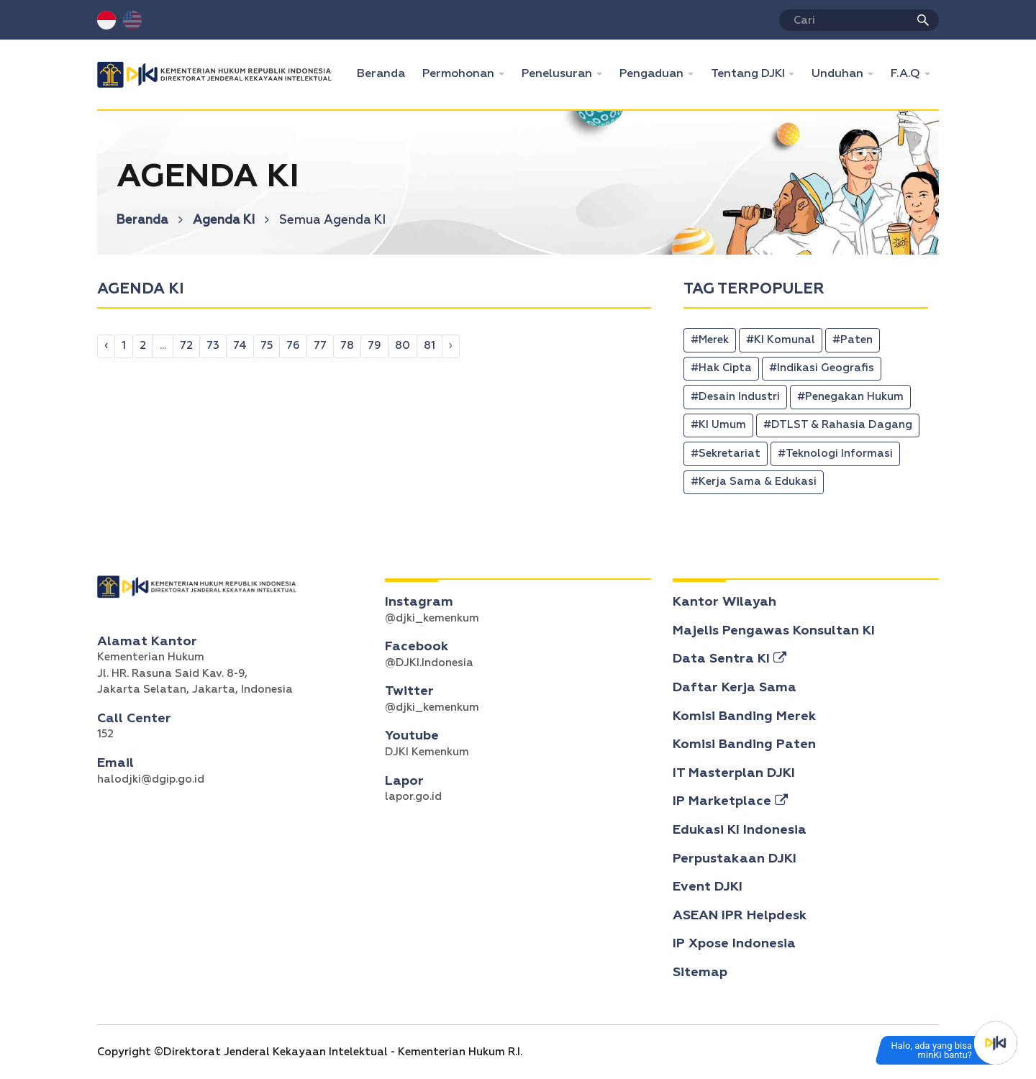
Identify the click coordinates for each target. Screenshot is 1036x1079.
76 (293, 345)
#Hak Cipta (721, 368)
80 (402, 345)
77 (320, 345)
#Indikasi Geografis (821, 368)
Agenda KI (231, 220)
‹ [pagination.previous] (106, 345)
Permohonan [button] (459, 74)
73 (212, 345)
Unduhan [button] (839, 74)
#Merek (710, 339)
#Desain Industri (735, 396)
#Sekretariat (725, 453)
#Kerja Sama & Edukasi (754, 481)
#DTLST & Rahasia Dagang (837, 424)
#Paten (852, 339)
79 (374, 345)
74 (240, 345)
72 (186, 345)
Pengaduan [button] (652, 74)
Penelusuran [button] (558, 74)
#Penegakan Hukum (850, 396)
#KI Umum (718, 424)
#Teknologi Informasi (835, 453)
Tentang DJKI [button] (749, 74)
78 (347, 345)
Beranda (385, 72)
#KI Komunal (780, 339)
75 (266, 345)
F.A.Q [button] (907, 74)
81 (429, 345)
